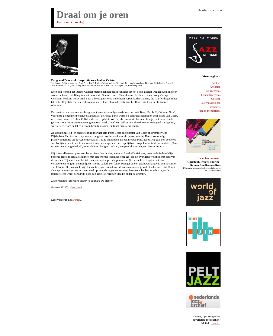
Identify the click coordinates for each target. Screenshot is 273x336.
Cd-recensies (213, 90)
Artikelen (215, 86)
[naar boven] (76, 187)
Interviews (215, 106)
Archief (216, 82)
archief (76, 199)
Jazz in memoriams (210, 110)
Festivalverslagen (211, 102)
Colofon (216, 98)
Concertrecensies (211, 94)
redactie (215, 323)
